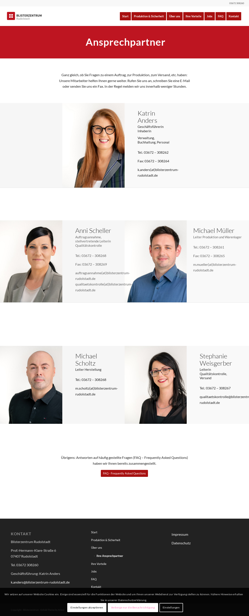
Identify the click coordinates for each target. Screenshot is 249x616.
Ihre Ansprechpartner (109, 556)
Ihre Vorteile (98, 564)
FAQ (93, 579)
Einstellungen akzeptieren (87, 607)
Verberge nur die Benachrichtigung (133, 607)
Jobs (94, 571)
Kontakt (96, 587)
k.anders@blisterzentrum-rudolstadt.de (40, 582)
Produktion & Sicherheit (105, 540)
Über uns (96, 547)
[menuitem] (125, 16)
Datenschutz (181, 543)
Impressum (180, 534)
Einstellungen (171, 607)
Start (94, 532)
